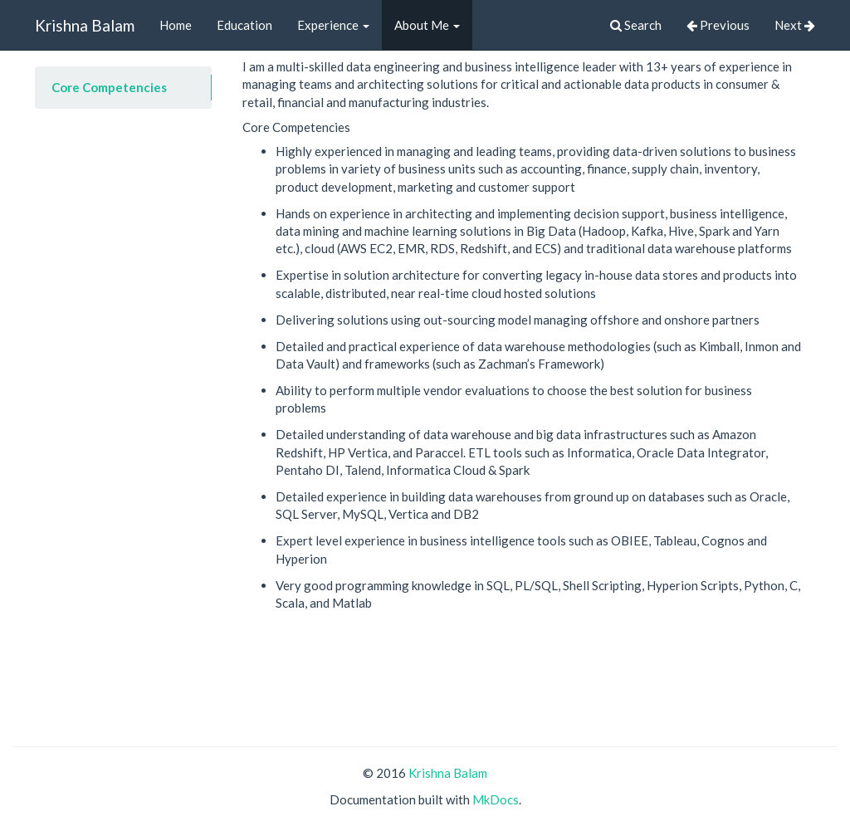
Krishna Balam (84, 25)
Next (794, 24)
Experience (333, 24)
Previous (718, 24)
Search (636, 24)
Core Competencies (109, 87)
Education (244, 24)
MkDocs (495, 799)
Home (175, 24)
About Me (427, 24)
